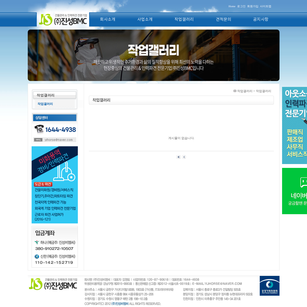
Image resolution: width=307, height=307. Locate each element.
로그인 (241, 6)
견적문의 (223, 19)
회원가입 (252, 6)
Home (232, 6)
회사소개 (107, 19)
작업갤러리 (184, 19)
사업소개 (145, 19)
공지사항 (260, 19)
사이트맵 (265, 6)
